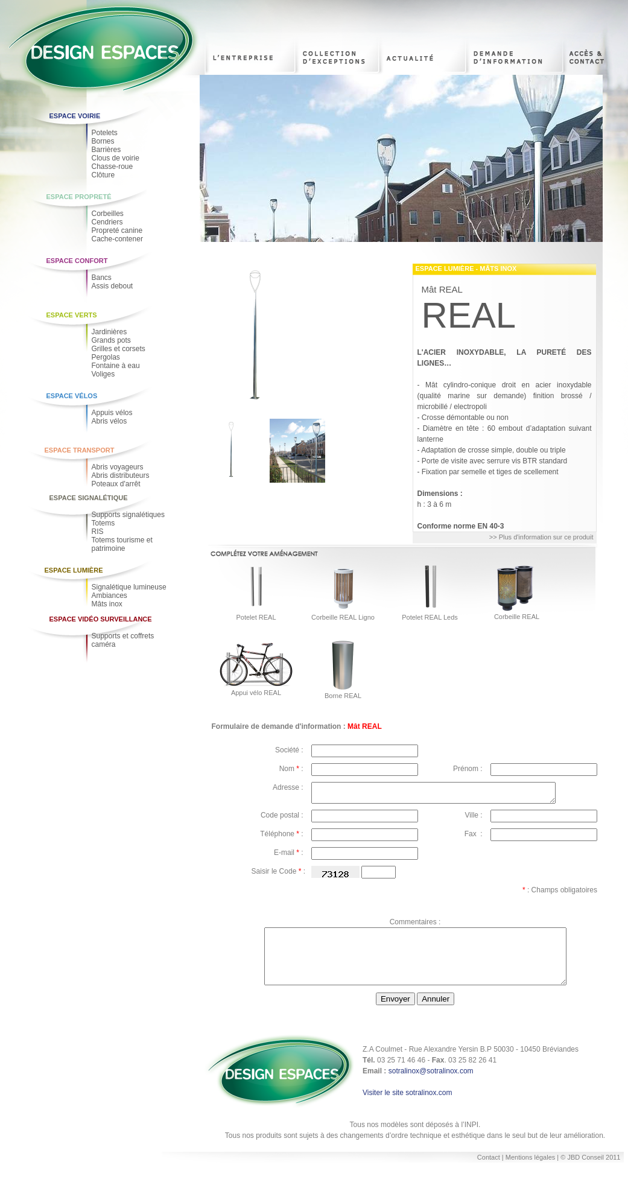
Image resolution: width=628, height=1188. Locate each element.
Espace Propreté (79, 196)
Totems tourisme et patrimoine (122, 544)
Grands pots (111, 340)
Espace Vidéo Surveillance (100, 619)
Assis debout (112, 286)
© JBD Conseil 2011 (590, 1171)
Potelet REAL (256, 617)
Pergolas (106, 357)
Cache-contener (117, 239)
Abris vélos (109, 421)
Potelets (105, 133)
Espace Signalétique (88, 497)
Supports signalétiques (128, 514)
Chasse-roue (112, 166)
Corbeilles (108, 213)
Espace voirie (75, 115)
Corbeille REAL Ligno (343, 617)
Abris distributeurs (121, 475)
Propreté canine (117, 230)
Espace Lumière (74, 570)
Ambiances (109, 595)
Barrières (106, 149)
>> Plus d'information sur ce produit (541, 537)
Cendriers (107, 222)
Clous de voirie (115, 158)
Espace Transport (80, 450)
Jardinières (109, 332)
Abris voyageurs (118, 467)
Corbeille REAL (516, 616)
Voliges (103, 374)
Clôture (103, 175)
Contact (488, 1171)
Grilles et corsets (118, 349)
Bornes (103, 141)
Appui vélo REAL (256, 692)
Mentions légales (531, 1171)
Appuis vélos (112, 412)
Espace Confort (77, 260)
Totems (103, 523)
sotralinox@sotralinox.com (431, 1085)
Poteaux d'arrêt (116, 484)
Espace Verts (71, 315)
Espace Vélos (72, 395)
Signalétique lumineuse (129, 587)
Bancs (102, 277)
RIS (98, 531)
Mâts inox (107, 604)
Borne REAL (343, 695)
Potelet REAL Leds (430, 617)
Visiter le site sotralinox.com (407, 1107)
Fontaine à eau (116, 365)
